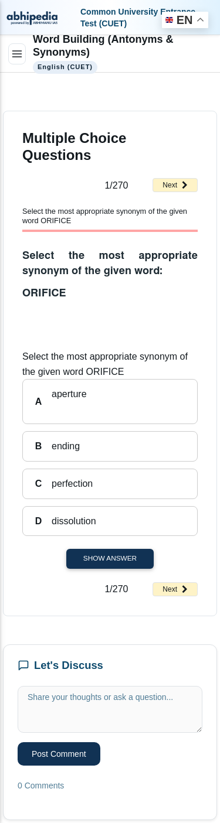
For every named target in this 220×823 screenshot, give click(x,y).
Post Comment (59, 754)
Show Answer (110, 558)
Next (175, 185)
